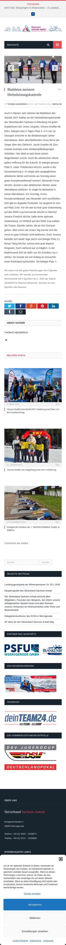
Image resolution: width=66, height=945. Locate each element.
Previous (11, 68)
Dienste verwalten (32, 893)
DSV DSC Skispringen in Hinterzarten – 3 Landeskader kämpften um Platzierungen (33, 7)
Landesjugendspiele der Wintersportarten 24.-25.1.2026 (32, 584)
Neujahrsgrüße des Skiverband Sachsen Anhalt (28, 590)
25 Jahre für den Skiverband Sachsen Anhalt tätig (29, 622)
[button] (61, 859)
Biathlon (57, 104)
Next (55, 68)
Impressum (48, 940)
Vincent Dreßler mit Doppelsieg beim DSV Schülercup (31, 469)
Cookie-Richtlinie (20, 940)
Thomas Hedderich (17, 104)
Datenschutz (35, 940)
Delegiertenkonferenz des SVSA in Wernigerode (28, 616)
